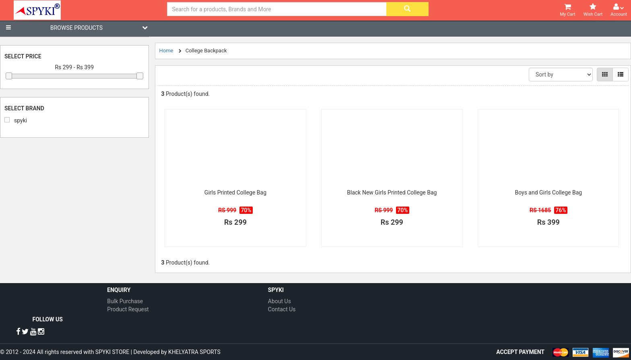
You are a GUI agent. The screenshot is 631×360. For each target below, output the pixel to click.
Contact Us (282, 309)
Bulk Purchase (125, 301)
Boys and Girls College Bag (548, 192)
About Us (279, 301)
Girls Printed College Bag (235, 192)
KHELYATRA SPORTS (194, 352)
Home (166, 51)
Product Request (127, 309)
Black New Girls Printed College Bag (392, 192)
